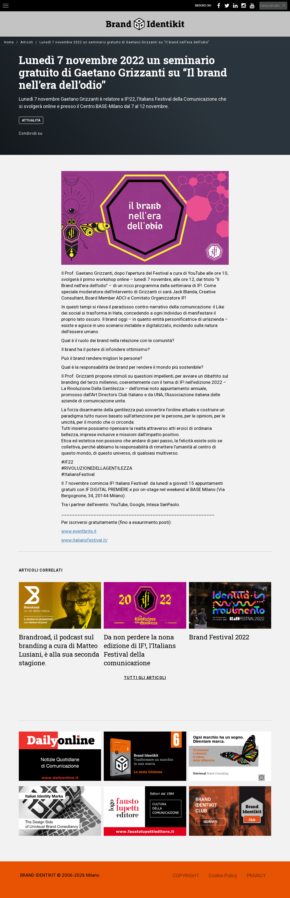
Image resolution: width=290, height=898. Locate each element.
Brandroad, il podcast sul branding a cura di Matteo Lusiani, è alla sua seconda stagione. (59, 650)
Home (9, 42)
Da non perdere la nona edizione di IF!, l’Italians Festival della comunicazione (140, 650)
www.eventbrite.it (78, 531)
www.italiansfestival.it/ (84, 540)
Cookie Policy (223, 875)
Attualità (31, 120)
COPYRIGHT (186, 875)
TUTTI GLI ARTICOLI (145, 678)
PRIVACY (256, 875)
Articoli (26, 42)
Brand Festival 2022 (219, 637)
